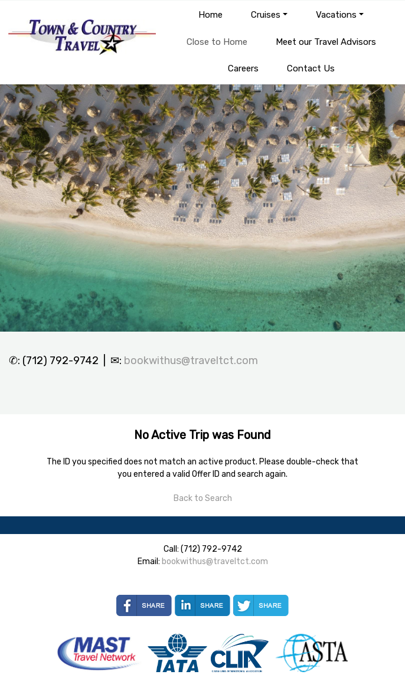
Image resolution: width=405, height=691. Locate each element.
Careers (243, 68)
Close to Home (217, 42)
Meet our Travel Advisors (326, 42)
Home (210, 14)
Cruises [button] (265, 14)
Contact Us (311, 68)
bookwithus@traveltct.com (191, 360)
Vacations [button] (336, 14)
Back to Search (203, 498)
